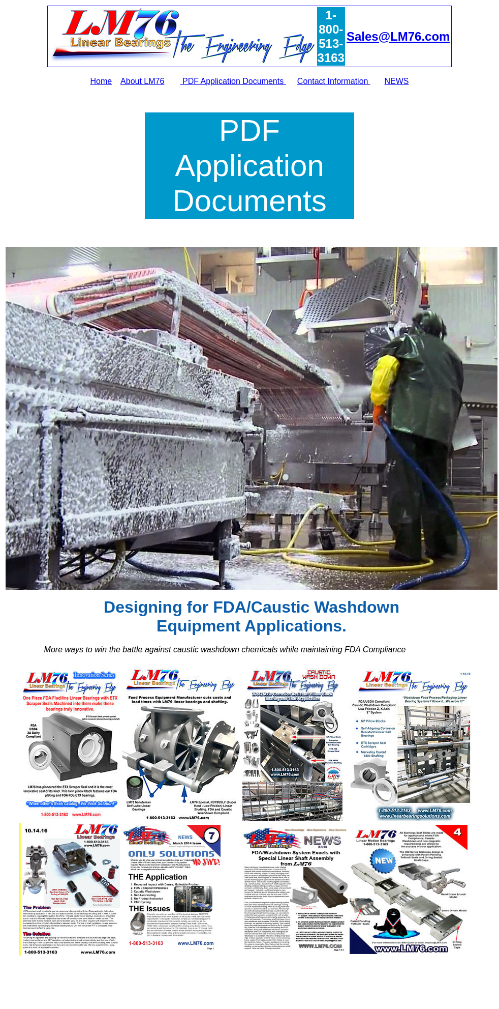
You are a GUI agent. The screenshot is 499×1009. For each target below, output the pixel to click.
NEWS (396, 81)
